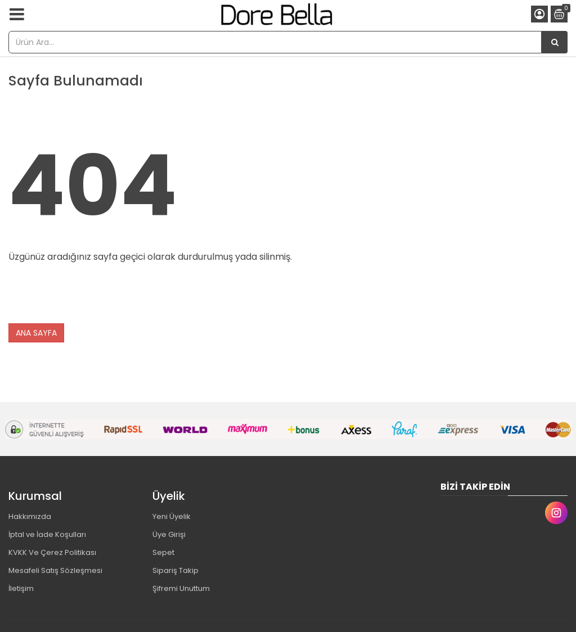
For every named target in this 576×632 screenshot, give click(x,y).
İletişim (21, 588)
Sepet (163, 552)
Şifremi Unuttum (181, 588)
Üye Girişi (169, 534)
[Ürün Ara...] (555, 42)
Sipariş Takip (175, 570)
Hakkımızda (29, 516)
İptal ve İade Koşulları (47, 534)
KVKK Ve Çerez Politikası (52, 552)
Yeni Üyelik (171, 516)
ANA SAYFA (36, 332)
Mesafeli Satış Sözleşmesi (55, 570)
